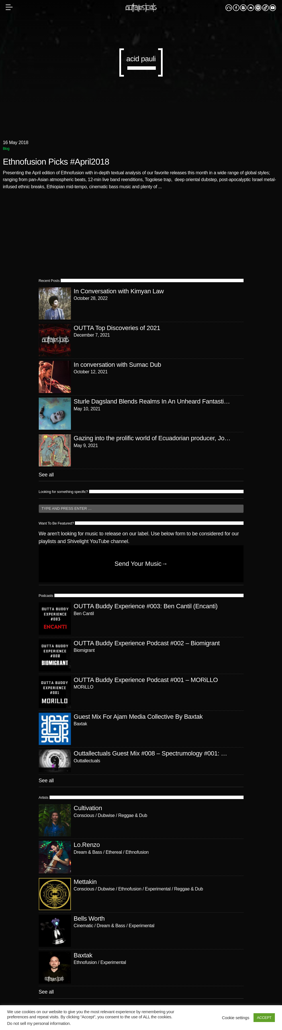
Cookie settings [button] (235, 1017)
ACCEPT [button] (264, 1017)
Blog (6, 149)
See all (46, 475)
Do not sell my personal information (38, 1023)
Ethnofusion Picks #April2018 (56, 162)
